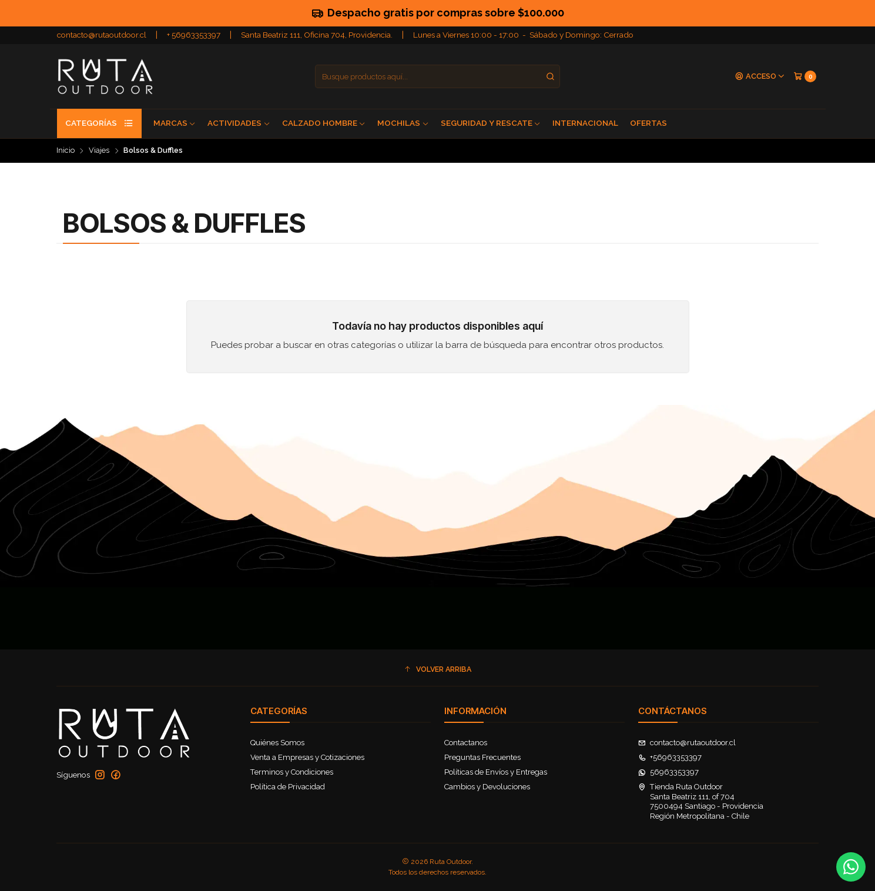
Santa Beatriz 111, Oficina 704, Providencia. (317, 34)
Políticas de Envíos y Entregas (495, 772)
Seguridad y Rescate (491, 123)
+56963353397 (670, 757)
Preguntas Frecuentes (482, 757)
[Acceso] (760, 77)
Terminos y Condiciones (291, 772)
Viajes (99, 151)
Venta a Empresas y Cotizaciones (307, 757)
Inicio (65, 151)
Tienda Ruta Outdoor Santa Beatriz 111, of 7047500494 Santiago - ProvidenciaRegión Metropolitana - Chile (701, 801)
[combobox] (438, 76)
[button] (437, 669)
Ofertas (648, 123)
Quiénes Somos (277, 742)
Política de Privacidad (287, 786)
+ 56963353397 (193, 34)
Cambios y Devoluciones (487, 786)
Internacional (585, 123)
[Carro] (805, 76)
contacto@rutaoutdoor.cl (101, 34)
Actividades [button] (238, 123)
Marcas (174, 123)
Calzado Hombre (324, 123)
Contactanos (465, 742)
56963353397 (668, 772)
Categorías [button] (99, 123)
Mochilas (403, 123)
